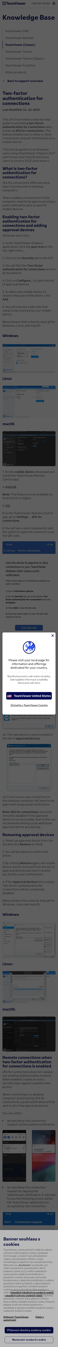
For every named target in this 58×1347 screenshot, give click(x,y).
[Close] (52, 635)
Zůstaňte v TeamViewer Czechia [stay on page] (29, 705)
